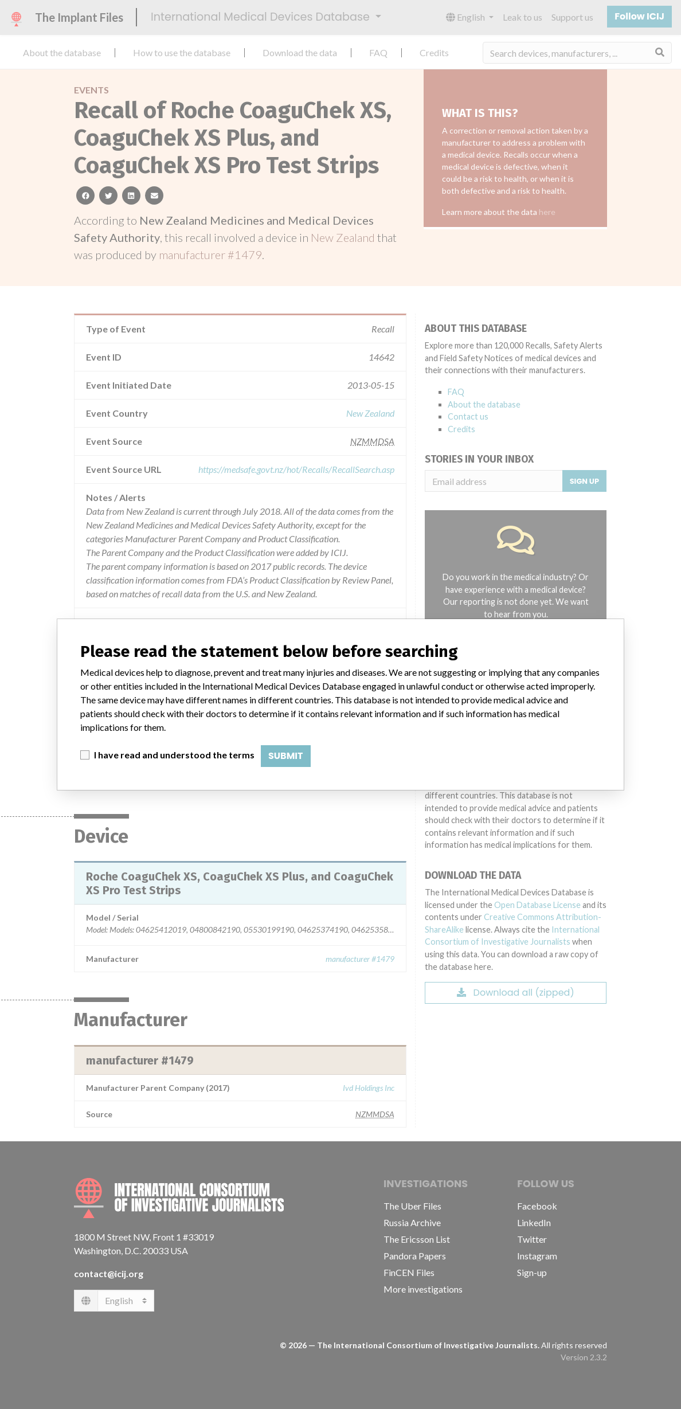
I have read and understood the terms (174, 754)
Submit (285, 755)
